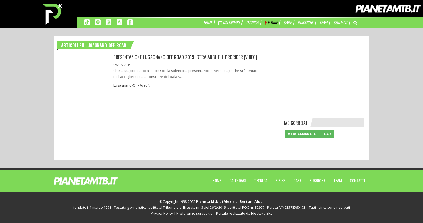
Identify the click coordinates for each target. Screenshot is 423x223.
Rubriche (317, 180)
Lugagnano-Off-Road (130, 85)
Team (337, 180)
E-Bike (280, 180)
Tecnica (260, 180)
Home (216, 180)
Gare (297, 180)
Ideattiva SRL (261, 213)
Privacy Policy (162, 213)
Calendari (237, 180)
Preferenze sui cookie (194, 213)
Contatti (357, 180)
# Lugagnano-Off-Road (309, 134)
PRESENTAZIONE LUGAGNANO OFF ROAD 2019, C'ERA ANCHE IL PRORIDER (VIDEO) (185, 56)
